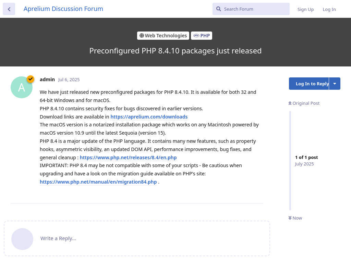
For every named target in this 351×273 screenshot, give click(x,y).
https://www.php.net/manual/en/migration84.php (98, 181)
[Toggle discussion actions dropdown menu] (334, 83)
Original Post (304, 103)
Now (295, 218)
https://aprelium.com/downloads (148, 116)
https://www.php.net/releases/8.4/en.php (128, 157)
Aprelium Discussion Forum (63, 8)
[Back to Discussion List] (9, 9)
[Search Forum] (251, 9)
